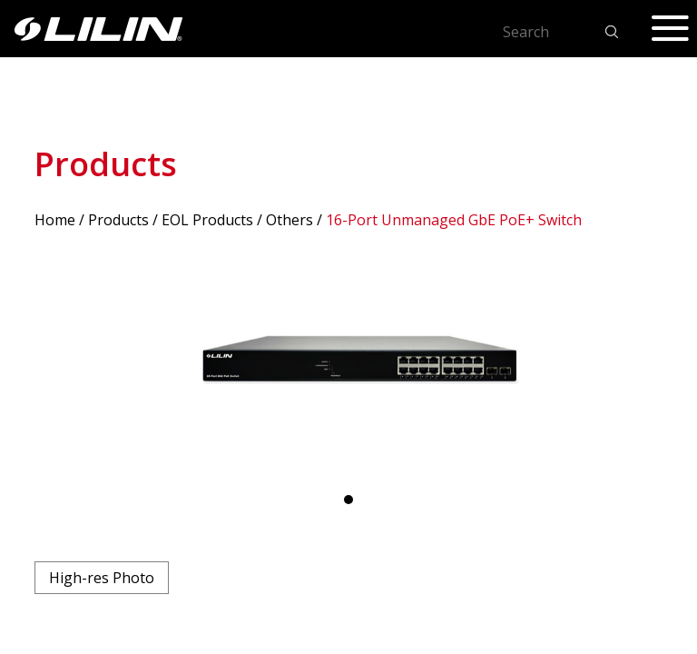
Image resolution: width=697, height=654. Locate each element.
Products (118, 220)
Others (289, 220)
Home (54, 220)
